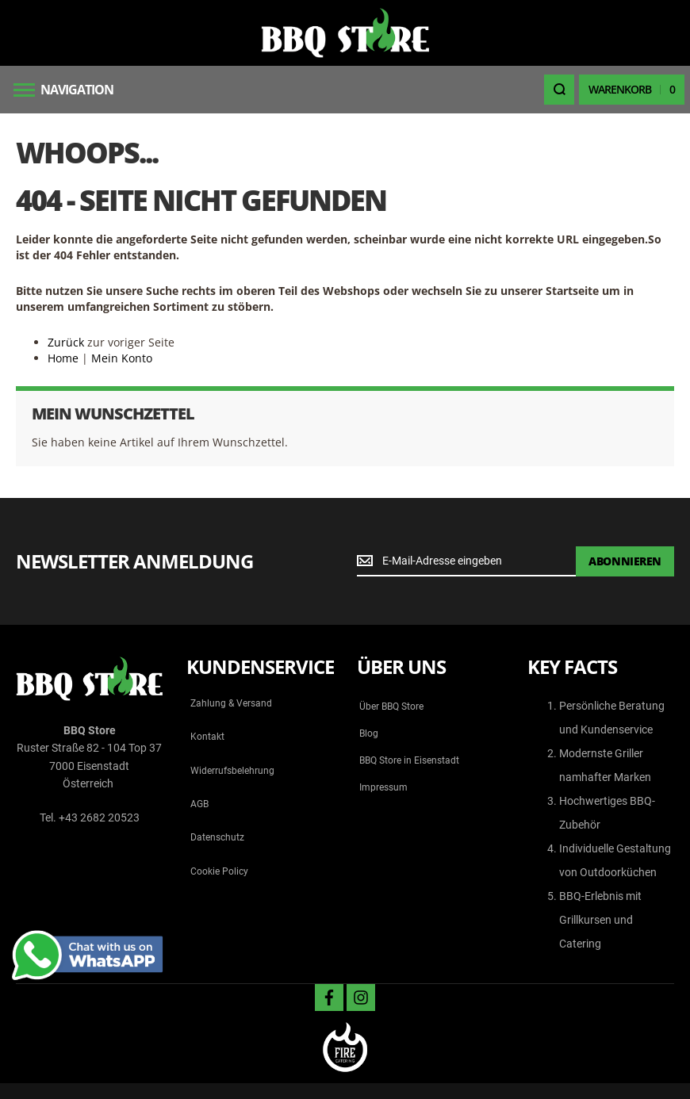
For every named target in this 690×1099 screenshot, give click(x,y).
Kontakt (207, 736)
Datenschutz (217, 837)
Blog (368, 733)
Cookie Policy (219, 871)
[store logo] (345, 33)
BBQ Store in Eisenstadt (409, 760)
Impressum (383, 787)
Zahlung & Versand (231, 703)
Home (63, 358)
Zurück (66, 342)
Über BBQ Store (391, 706)
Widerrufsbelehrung (232, 770)
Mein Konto (121, 358)
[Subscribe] (625, 561)
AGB (199, 804)
